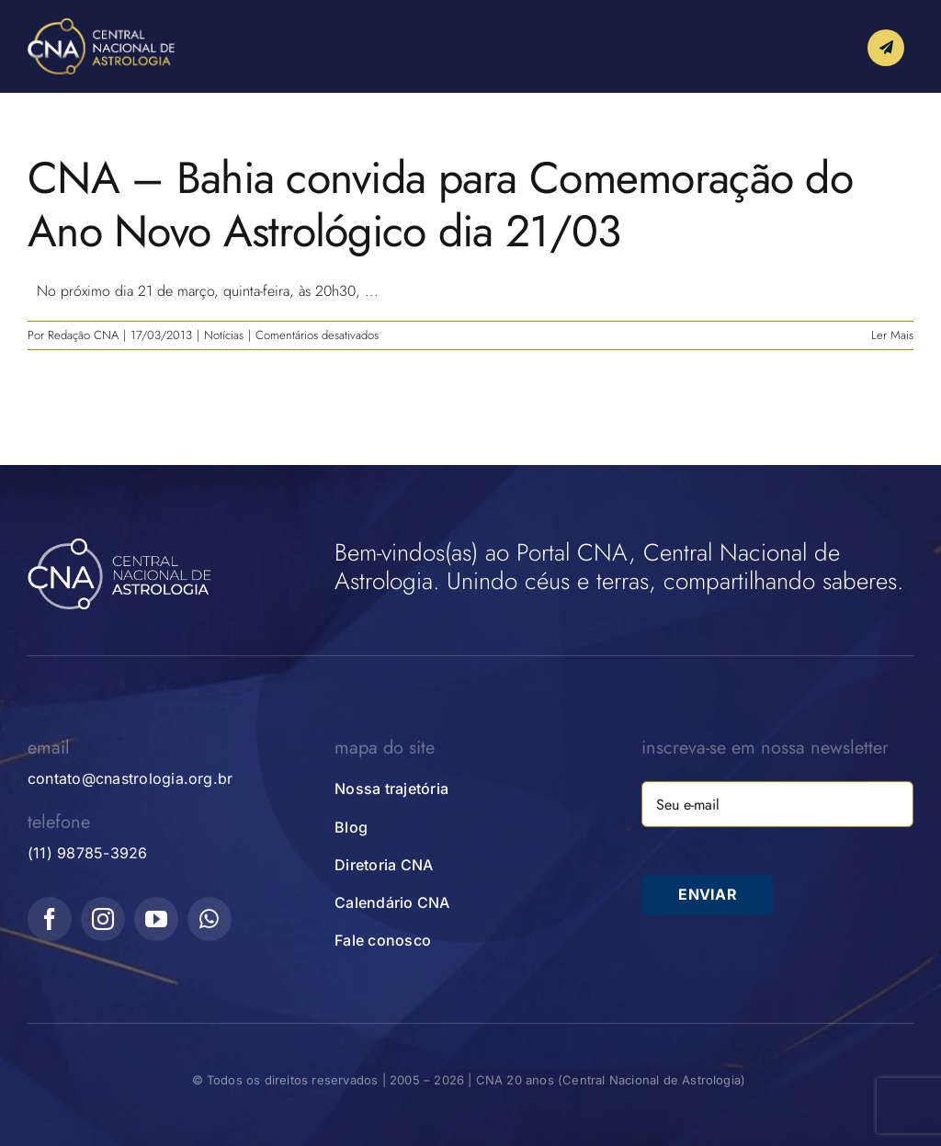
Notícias (224, 335)
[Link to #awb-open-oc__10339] (885, 49)
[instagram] (103, 919)
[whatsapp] (209, 919)
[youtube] (156, 919)
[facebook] (50, 919)
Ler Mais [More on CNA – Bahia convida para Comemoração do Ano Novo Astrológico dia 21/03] (892, 335)
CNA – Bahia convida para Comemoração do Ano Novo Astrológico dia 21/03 (440, 204)
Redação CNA (83, 335)
